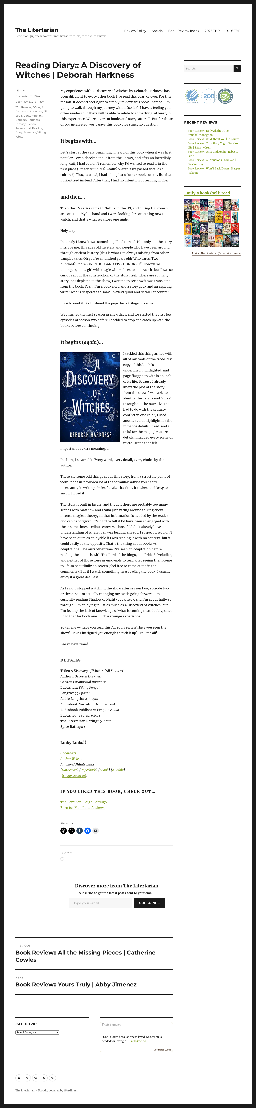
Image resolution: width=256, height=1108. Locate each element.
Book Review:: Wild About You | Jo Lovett (213, 139)
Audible (118, 770)
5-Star (36, 107)
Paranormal (23, 128)
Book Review (23, 101)
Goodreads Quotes (162, 1050)
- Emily (20, 90)
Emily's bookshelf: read (207, 193)
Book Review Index (183, 31)
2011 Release (23, 107)
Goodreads (68, 753)
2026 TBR (233, 31)
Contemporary (33, 115)
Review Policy (135, 31)
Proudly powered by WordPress (58, 1090)
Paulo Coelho (138, 1041)
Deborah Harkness (27, 119)
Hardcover (69, 770)
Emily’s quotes (111, 1024)
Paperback (88, 770)
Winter (19, 136)
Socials (157, 31)
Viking (41, 132)
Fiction (31, 124)
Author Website (71, 759)
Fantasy (38, 101)
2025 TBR (212, 31)
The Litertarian (36, 30)
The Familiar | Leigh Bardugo (83, 802)
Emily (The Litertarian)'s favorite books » (216, 253)
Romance (30, 132)
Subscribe (149, 903)
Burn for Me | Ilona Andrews (82, 808)
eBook (104, 770)
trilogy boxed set (74, 775)
